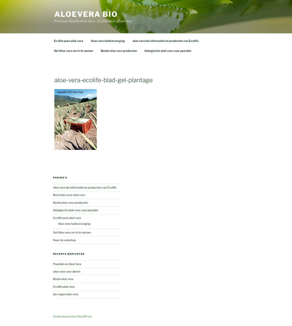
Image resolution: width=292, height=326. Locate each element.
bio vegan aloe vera (65, 294)
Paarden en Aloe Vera (67, 264)
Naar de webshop (64, 240)
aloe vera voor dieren (66, 271)
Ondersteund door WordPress (72, 316)
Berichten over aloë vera (69, 195)
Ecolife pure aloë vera (68, 41)
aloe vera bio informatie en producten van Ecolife (166, 41)
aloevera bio (86, 14)
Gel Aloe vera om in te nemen (73, 50)
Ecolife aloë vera (64, 286)
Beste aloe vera (63, 279)
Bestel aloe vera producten (119, 50)
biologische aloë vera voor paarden (168, 50)
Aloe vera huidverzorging (108, 41)
